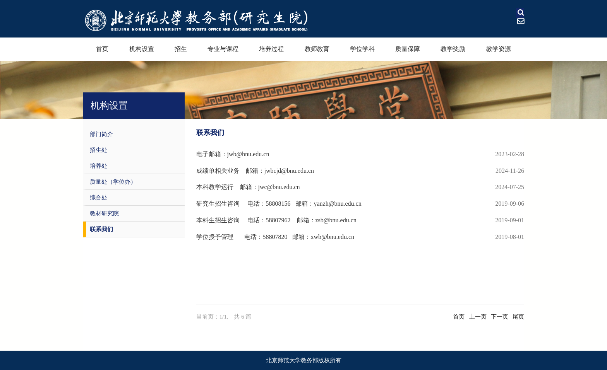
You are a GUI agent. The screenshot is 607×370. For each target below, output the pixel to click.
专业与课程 (222, 49)
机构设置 (141, 49)
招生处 (98, 150)
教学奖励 (453, 49)
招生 (181, 49)
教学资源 (498, 49)
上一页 (478, 317)
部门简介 (101, 134)
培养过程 (271, 49)
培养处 (98, 166)
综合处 (98, 197)
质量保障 (407, 49)
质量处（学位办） (113, 182)
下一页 (499, 317)
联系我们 (101, 229)
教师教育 (317, 49)
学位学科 (362, 49)
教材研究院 (104, 213)
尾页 (518, 317)
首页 (102, 49)
